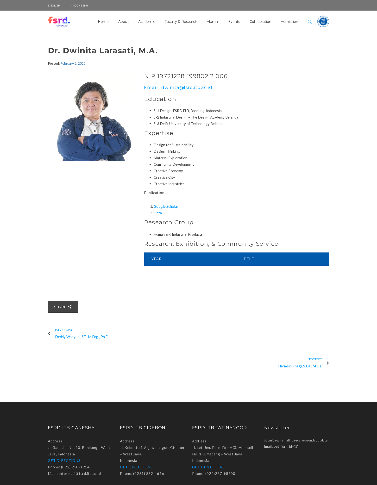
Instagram (325, 476)
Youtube (314, 476)
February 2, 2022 (73, 63)
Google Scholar (166, 206)
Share (63, 306)
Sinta (158, 213)
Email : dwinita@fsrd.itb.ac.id (178, 87)
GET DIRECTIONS (64, 431)
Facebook (304, 476)
